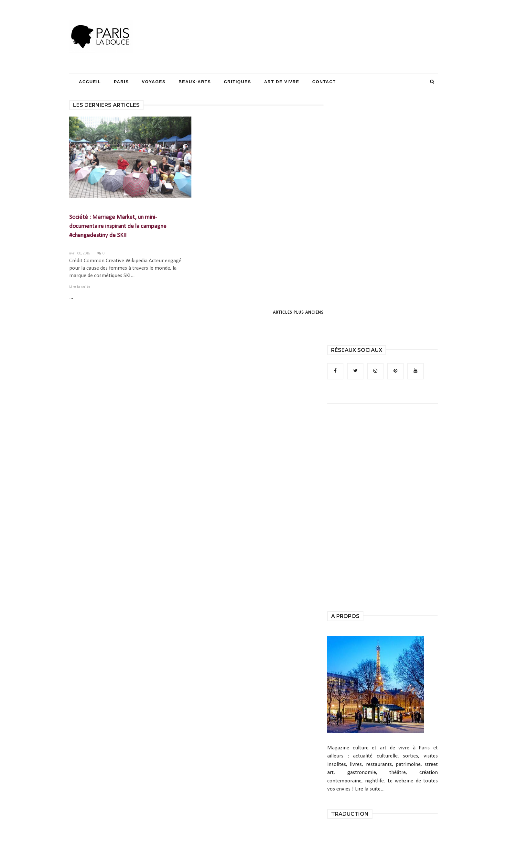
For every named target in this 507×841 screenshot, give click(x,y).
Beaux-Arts (194, 81)
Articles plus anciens (298, 312)
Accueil (90, 81)
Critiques (237, 81)
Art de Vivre (281, 81)
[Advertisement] (320, 24)
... (71, 297)
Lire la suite (79, 287)
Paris (121, 81)
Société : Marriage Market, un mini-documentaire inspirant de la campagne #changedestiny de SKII (118, 226)
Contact (324, 81)
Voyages (154, 81)
